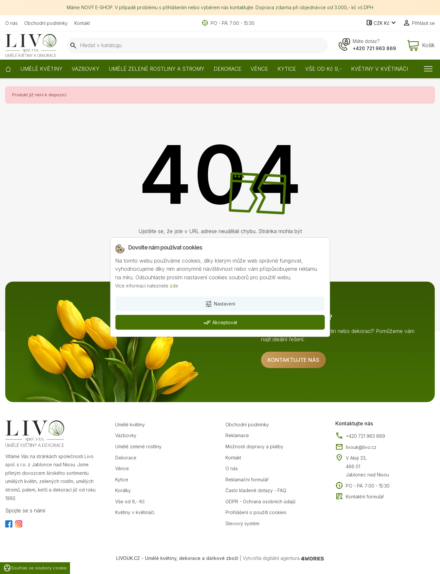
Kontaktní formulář (359, 496)
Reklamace (237, 435)
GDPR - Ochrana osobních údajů (260, 501)
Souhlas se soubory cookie (35, 568)
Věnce (122, 468)
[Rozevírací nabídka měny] (381, 23)
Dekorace (125, 457)
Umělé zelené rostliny (138, 446)
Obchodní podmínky (46, 23)
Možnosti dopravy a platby (254, 446)
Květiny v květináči (134, 512)
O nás (11, 23)
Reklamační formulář (247, 479)
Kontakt (82, 23)
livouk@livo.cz (356, 447)
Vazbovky (125, 435)
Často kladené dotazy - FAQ (255, 490)
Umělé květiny (130, 424)
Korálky (123, 490)
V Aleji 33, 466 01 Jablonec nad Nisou (367, 466)
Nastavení (220, 304)
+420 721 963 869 (374, 48)
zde (174, 285)
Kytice (121, 479)
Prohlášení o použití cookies (255, 512)
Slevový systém (242, 523)
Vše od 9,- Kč (130, 501)
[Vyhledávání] (197, 45)
